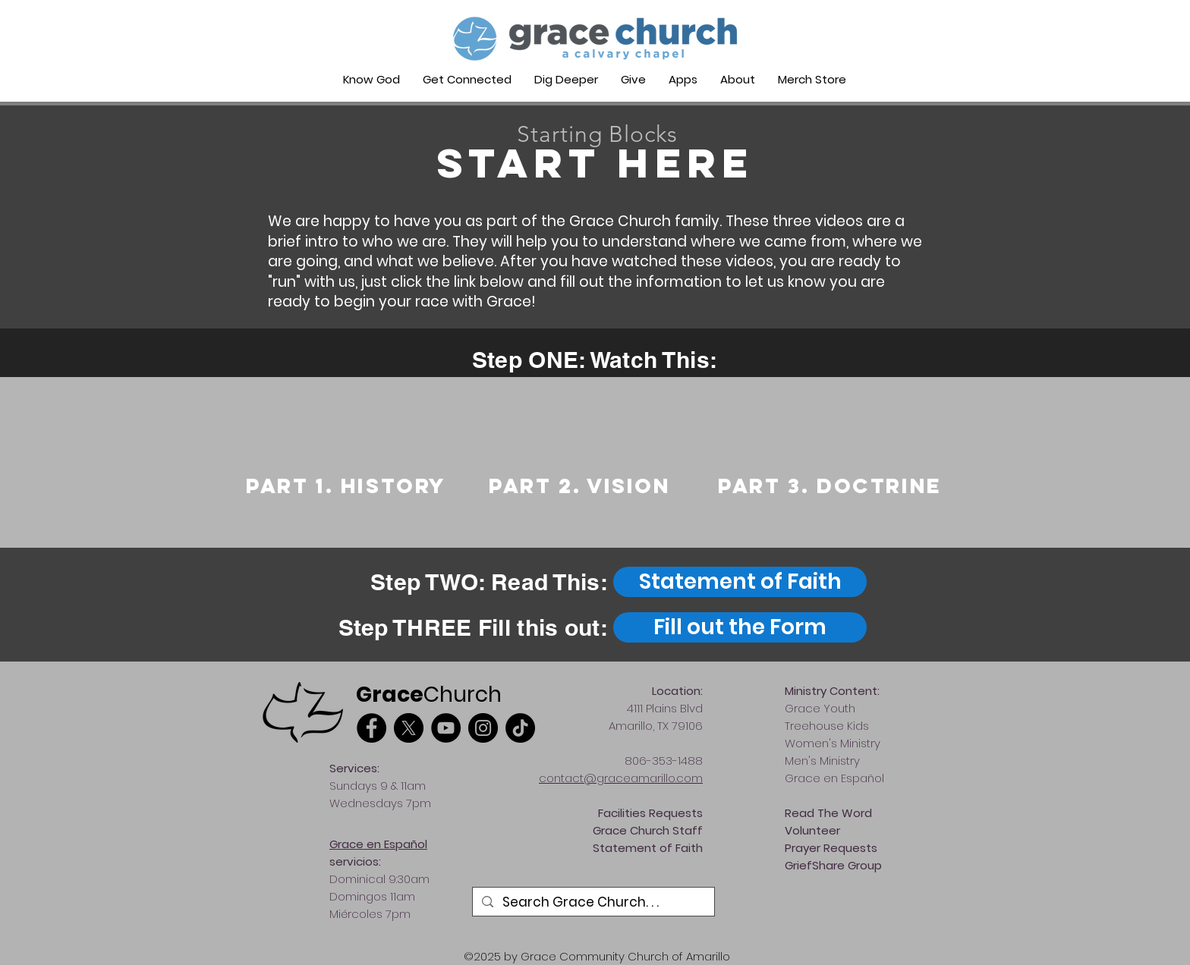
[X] (408, 728)
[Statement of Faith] (740, 582)
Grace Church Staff (648, 830)
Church (429, 694)
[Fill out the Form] (740, 627)
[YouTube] (446, 728)
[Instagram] (483, 728)
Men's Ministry (822, 761)
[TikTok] (520, 728)
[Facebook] (371, 728)
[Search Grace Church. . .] (592, 903)
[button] (467, 79)
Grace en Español (378, 844)
